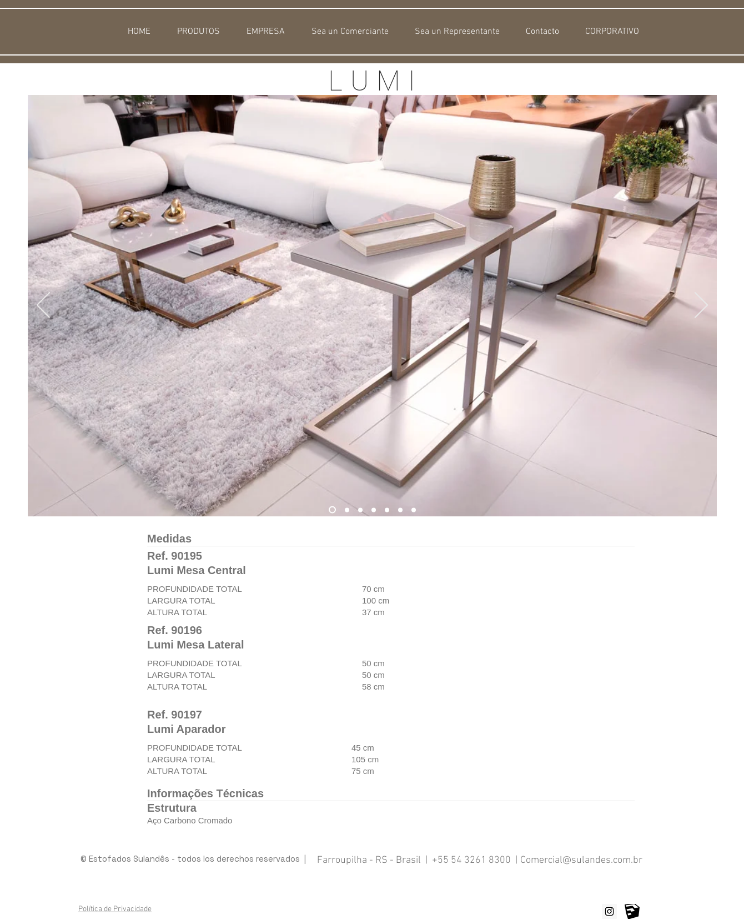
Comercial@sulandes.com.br (581, 860)
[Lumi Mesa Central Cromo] (400, 509)
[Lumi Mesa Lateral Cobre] (413, 509)
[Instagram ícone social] (609, 911)
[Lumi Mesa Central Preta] (360, 509)
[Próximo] (701, 306)
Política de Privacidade (115, 909)
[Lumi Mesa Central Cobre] (332, 510)
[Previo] (43, 306)
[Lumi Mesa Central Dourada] (387, 509)
